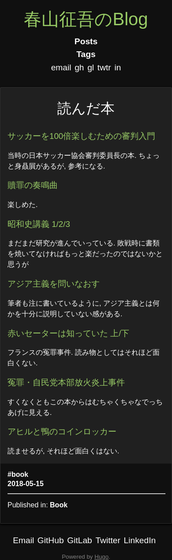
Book (58, 505)
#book (17, 474)
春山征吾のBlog (86, 19)
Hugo (101, 556)
